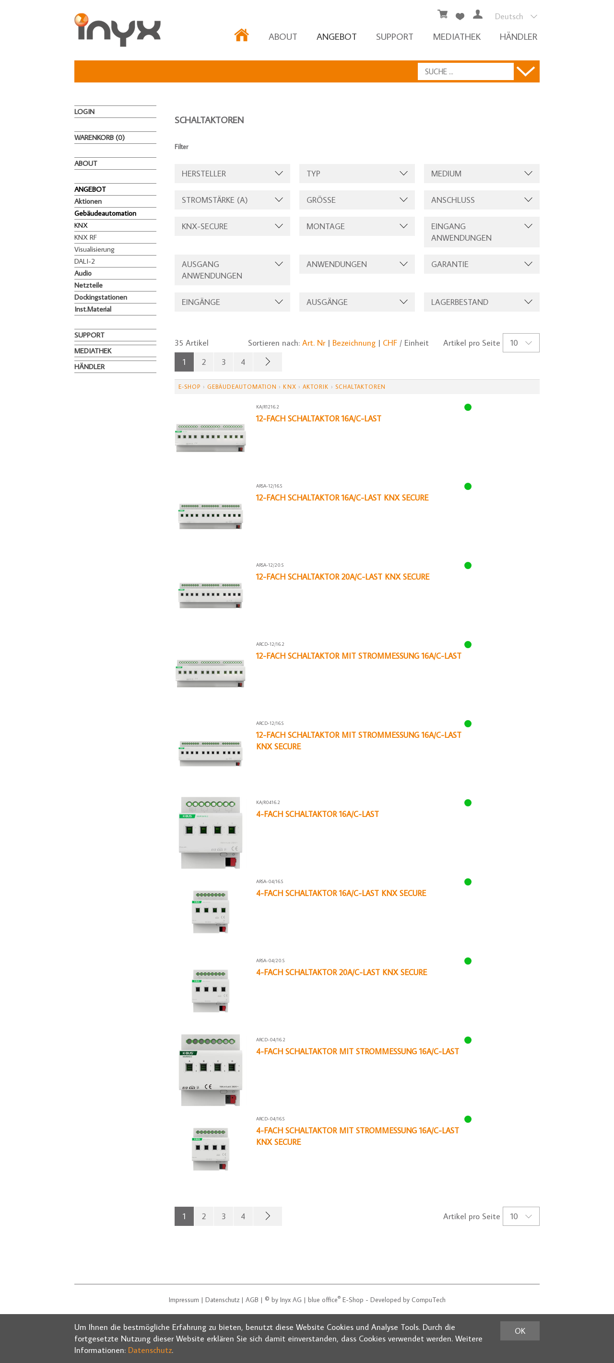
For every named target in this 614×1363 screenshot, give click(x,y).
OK (520, 1331)
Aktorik (316, 386)
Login (84, 111)
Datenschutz (222, 1299)
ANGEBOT (337, 36)
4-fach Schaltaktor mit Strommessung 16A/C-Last (359, 1051)
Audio (83, 273)
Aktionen (88, 201)
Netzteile (88, 285)
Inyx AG (291, 1299)
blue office (324, 1299)
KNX (81, 225)
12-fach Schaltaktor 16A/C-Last (320, 418)
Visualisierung (94, 249)
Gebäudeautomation (105, 213)
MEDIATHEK (457, 36)
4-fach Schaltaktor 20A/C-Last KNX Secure (343, 972)
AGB (252, 1299)
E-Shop (189, 386)
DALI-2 (84, 261)
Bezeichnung (354, 343)
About (283, 36)
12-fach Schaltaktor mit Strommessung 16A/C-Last (361, 656)
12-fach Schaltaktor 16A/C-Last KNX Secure (344, 497)
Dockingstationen (100, 297)
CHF (390, 343)
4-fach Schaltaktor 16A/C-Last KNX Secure (342, 893)
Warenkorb (99, 137)
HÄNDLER (518, 36)
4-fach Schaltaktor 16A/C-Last (318, 814)
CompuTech (429, 1299)
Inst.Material (92, 309)
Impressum (184, 1299)
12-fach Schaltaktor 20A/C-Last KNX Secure (345, 576)
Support (394, 36)
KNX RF (85, 237)
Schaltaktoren (360, 386)
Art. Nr (313, 343)
